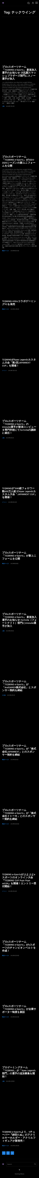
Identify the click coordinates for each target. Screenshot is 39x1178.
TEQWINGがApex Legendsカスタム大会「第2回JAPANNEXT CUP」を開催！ (19, 362)
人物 (3, 106)
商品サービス (5, 250)
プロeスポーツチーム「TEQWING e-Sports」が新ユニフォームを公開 (19, 555)
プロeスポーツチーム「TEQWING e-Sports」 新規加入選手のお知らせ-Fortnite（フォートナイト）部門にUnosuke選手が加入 (19, 620)
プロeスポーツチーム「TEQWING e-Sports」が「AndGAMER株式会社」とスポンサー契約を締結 (19, 686)
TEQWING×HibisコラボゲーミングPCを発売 (19, 303)
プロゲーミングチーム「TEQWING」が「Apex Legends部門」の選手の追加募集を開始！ (19, 1072)
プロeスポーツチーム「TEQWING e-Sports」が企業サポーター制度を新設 (19, 1009)
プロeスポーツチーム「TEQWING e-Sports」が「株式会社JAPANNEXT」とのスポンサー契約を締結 (19, 750)
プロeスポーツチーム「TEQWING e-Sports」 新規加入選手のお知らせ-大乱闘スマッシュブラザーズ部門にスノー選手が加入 (19, 72)
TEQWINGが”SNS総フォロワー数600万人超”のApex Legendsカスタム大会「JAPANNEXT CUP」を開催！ (19, 493)
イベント (4, 370)
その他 (4, 695)
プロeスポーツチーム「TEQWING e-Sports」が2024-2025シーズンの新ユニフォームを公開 (18, 161)
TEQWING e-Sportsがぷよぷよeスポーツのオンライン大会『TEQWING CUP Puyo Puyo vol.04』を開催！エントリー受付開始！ (19, 880)
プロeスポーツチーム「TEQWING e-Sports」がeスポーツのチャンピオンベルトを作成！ (19, 946)
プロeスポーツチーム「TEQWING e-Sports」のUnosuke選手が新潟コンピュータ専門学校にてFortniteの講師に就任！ (19, 427)
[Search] (35, 1164)
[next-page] (12, 1153)
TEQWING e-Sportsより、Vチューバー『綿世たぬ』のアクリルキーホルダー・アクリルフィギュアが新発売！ (19, 1136)
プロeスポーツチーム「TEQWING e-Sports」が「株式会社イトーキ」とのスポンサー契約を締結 (19, 815)
